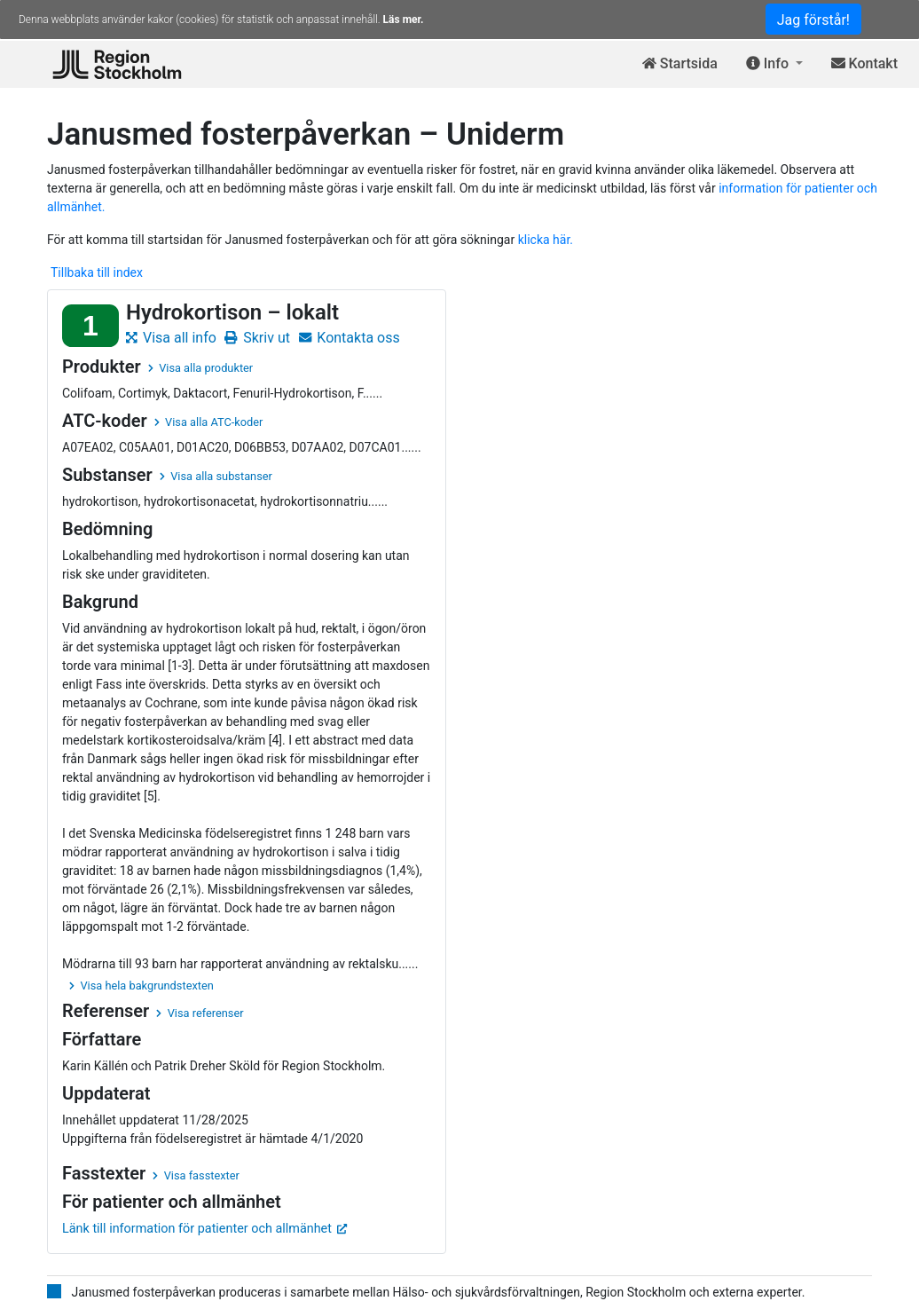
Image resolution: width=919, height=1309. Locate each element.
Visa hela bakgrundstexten (141, 985)
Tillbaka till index (97, 272)
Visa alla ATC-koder (208, 422)
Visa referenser (199, 1013)
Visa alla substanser (216, 476)
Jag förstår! (813, 20)
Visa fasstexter (196, 1175)
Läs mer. (403, 19)
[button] (774, 64)
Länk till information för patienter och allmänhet (205, 1228)
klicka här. (545, 240)
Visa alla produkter (200, 368)
